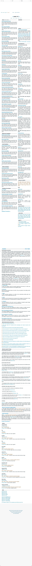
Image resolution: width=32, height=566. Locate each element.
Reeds (27, 210)
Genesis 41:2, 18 (13, 416)
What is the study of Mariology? (8, 339)
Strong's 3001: (4, 477)
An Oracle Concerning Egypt (22, 29)
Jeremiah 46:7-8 (21, 159)
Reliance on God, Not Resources (7, 306)
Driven (26, 207)
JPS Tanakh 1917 (5, 201)
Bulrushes (4, 289)
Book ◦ (26, 248)
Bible (1, 12)
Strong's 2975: (4, 455)
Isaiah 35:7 (20, 65)
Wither (23, 211)
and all (23, 34)
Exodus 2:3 (22, 255)
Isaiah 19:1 (15, 398)
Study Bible (4, 248)
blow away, (28, 35)
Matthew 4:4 (12, 384)
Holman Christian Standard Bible (7, 87)
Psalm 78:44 (20, 84)
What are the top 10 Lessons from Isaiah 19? (10, 338)
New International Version (6, 21)
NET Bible (3, 118)
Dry (27, 207)
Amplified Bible (4, 73)
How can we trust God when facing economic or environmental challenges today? (16, 330)
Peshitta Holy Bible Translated (7, 194)
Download (28, 41)
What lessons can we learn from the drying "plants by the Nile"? (13, 327)
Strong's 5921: (4, 433)
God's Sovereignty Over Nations (7, 310)
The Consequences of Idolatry (7, 314)
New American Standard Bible (7, 55)
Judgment (4, 301)
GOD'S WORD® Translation (6, 104)
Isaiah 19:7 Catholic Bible (6, 500)
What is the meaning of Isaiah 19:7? (8, 323)
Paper (29, 209)
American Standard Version (6, 91)
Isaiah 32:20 (20, 189)
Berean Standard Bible (6, 36)
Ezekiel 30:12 (20, 88)
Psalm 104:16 (17, 356)
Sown (19, 211)
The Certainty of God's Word (7, 318)
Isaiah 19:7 (3, 402)
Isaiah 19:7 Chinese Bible (6, 498)
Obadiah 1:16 (15, 393)
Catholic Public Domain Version (7, 173)
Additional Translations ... (6, 211)
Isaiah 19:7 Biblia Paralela (6, 497)
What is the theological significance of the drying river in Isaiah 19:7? (14, 336)
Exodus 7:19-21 (4, 370)
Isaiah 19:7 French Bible (6, 499)
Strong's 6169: (4, 428)
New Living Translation (6, 26)
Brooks (21, 207)
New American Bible (5, 178)
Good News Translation (6, 108)
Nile (27, 209)
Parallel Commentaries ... (6, 421)
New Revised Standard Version (7, 182)
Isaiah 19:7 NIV (4, 491)
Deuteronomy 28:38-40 (22, 105)
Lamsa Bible (4, 189)
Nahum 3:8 (20, 166)
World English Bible (5, 139)
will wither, (24, 35)
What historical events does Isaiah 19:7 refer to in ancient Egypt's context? (15, 333)
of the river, (20, 34)
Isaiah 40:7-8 (20, 139)
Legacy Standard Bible (6, 69)
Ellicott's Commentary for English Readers (9, 407)
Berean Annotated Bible (6, 78)
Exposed (21, 208)
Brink (19, 207)
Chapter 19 (6, 12)
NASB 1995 (4, 60)
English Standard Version (6, 31)
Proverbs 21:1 (11, 371)
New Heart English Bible (6, 123)
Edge (29, 207)
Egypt (4, 293)
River (29, 210)
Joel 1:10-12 (20, 116)
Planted (22, 210)
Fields (26, 208)
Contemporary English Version (7, 96)
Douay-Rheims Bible (5, 168)
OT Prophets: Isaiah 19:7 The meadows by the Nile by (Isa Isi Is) (12, 502)
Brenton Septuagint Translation (7, 205)
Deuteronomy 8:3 (7, 384)
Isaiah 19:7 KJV (4, 495)
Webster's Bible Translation (6, 127)
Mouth (25, 209)
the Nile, (24, 33)
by (26, 33)
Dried (23, 207)
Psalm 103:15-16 (21, 133)
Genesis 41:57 (26, 377)
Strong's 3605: (4, 460)
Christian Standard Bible (6, 82)
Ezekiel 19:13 (20, 199)
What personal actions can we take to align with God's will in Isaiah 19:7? (14, 332)
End (18, 208)
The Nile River (5, 285)
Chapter (28, 248)
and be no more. (20, 36)
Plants (25, 210)
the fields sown (27, 34)
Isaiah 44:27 (13, 360)
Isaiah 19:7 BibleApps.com (6, 496)
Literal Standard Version (6, 145)
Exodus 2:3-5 (20, 46)
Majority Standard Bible (6, 134)
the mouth (28, 33)
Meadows (22, 209)
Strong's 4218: (4, 466)
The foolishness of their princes (24, 222)
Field (24, 208)
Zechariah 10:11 (21, 172)
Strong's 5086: (4, 482)
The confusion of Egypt (22, 221)
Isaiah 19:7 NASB (5, 494)
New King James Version (6, 51)
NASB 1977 (4, 64)
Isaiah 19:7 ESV (4, 493)
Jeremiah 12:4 (12, 389)
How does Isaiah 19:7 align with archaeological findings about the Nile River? (15, 335)
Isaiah (3, 12)
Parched (19, 210)
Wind (21, 211)
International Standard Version (7, 112)
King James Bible (5, 45)
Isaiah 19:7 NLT (4, 492)
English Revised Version (6, 99)
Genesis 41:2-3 (20, 150)
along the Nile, (20, 35)
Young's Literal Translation (6, 155)
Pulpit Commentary (5, 413)
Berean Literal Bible (5, 41)
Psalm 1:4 (19, 147)
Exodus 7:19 (20, 73)
